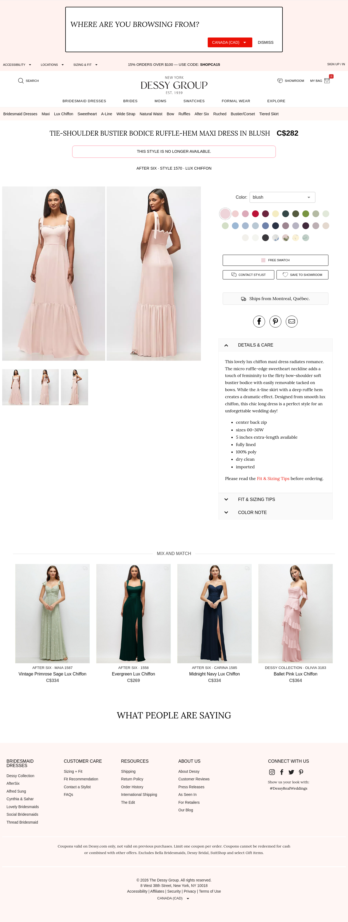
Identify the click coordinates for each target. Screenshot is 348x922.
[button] (54, 274)
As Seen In (187, 795)
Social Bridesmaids (22, 814)
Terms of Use (210, 891)
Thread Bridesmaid (22, 822)
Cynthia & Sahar (20, 799)
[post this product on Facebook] (259, 322)
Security (174, 891)
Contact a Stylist (77, 787)
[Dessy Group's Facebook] (284, 772)
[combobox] (278, 197)
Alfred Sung (16, 791)
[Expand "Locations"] (53, 64)
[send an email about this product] (292, 322)
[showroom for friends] (290, 81)
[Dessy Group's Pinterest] (303, 772)
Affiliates (157, 891)
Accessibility (137, 891)
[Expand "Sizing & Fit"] (86, 64)
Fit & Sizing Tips (273, 478)
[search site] (28, 81)
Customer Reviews (194, 779)
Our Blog (185, 810)
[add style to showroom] (302, 274)
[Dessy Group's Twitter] (293, 772)
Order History (132, 787)
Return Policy (132, 779)
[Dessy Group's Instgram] (274, 772)
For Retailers (189, 802)
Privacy (190, 891)
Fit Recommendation (81, 779)
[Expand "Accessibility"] (17, 64)
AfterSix (13, 783)
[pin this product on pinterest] (275, 322)
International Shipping (139, 795)
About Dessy (189, 772)
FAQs (68, 795)
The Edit (128, 802)
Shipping (128, 772)
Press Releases (191, 787)
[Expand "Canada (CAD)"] (230, 42)
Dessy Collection (20, 776)
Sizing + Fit (73, 772)
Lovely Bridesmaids (23, 807)
